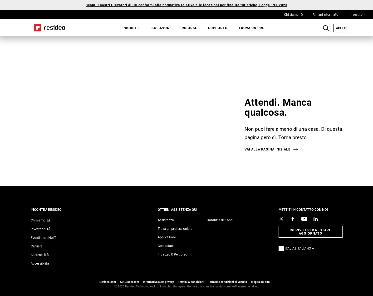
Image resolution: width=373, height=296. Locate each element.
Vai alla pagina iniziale (267, 149)
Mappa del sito (260, 282)
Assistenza (166, 220)
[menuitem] (131, 28)
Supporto (218, 27)
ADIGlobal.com (129, 282)
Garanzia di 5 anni (220, 220)
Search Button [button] (326, 28)
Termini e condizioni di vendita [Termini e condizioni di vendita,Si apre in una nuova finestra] (227, 282)
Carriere (36, 246)
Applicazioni (167, 237)
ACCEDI (343, 27)
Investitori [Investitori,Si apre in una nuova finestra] (357, 14)
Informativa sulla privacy (158, 282)
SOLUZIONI (161, 27)
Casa (49, 27)
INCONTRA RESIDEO (52, 209)
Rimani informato (325, 14)
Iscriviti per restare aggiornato (310, 232)
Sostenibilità (40, 254)
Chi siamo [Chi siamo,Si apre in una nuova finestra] (38, 220)
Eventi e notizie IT (43, 237)
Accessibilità (40, 263)
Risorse (189, 27)
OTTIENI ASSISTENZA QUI (184, 209)
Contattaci (165, 245)
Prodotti (132, 27)
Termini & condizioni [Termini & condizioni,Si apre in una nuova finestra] (191, 282)
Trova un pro (252, 27)
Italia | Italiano (301, 248)
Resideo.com (107, 282)
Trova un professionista (175, 228)
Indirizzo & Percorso (172, 254)
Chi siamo (295, 14)
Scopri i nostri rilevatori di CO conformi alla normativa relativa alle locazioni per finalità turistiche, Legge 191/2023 (186, 5)
